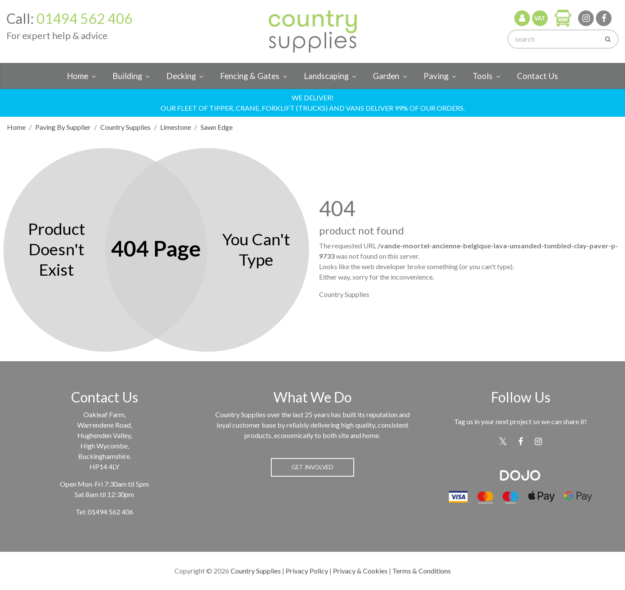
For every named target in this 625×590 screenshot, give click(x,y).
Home (77, 76)
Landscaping (326, 76)
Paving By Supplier (63, 127)
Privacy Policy (307, 571)
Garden (386, 76)
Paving (436, 76)
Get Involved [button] (312, 467)
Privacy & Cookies (360, 571)
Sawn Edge (217, 127)
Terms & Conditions (421, 571)
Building (127, 76)
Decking (181, 76)
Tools (483, 76)
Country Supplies (125, 127)
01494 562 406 (84, 18)
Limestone (175, 127)
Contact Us (537, 76)
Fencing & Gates (250, 76)
